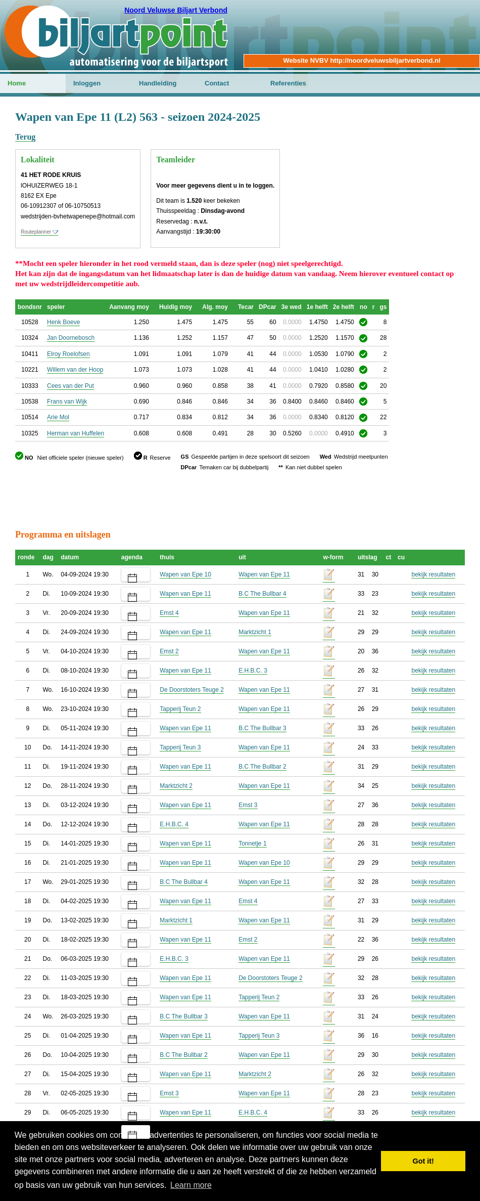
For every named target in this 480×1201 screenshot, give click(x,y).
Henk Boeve (63, 322)
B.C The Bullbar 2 (262, 766)
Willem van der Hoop (75, 369)
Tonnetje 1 (252, 843)
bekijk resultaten (433, 574)
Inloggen (87, 83)
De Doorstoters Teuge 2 (192, 689)
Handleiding (157, 83)
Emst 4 (169, 612)
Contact (217, 83)
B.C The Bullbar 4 (262, 593)
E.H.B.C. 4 (174, 824)
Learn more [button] (191, 1185)
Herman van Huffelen (75, 433)
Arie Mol (58, 417)
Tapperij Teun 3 (180, 747)
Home (17, 83)
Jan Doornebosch (70, 337)
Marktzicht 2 (176, 785)
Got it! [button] (423, 1161)
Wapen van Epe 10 (185, 574)
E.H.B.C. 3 (252, 670)
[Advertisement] (199, 495)
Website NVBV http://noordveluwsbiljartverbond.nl (361, 60)
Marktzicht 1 (254, 632)
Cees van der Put (70, 385)
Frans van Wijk (67, 401)
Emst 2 (169, 651)
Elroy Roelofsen (68, 354)
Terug (25, 136)
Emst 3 (247, 805)
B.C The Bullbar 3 (262, 728)
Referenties (288, 83)
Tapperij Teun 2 (180, 709)
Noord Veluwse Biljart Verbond (175, 10)
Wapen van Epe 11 (264, 574)
